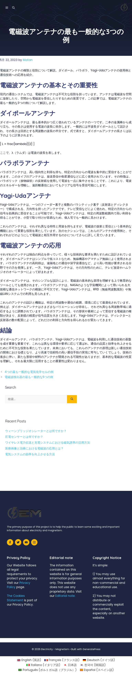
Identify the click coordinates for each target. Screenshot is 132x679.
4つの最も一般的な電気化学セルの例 (29, 372)
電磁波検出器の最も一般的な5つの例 (29, 377)
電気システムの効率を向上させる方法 (30, 454)
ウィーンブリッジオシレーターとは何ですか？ (36, 431)
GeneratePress (91, 649)
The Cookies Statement (16, 598)
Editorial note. (65, 596)
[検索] (72, 399)
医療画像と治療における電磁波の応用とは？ (34, 448)
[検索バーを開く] (13, 7)
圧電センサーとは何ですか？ (24, 437)
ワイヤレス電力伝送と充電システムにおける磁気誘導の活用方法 (47, 443)
